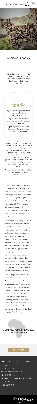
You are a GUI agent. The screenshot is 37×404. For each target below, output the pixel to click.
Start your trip (18, 350)
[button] (31, 400)
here (9, 172)
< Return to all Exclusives (18, 92)
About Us (4, 365)
